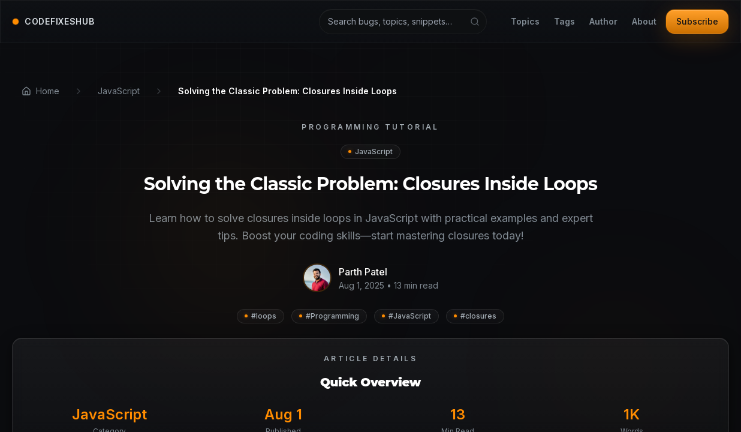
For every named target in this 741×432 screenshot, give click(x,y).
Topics (525, 22)
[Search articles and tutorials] (403, 21)
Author (603, 22)
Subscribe (697, 21)
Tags (564, 22)
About (644, 22)
